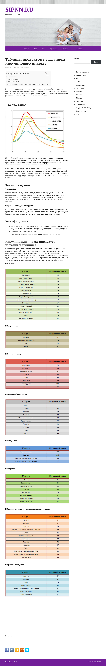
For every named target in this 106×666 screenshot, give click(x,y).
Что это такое (13, 77)
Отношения (66, 49)
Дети (36, 49)
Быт (43, 49)
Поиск (76, 58)
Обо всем (79, 49)
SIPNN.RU (19, 9)
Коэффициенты (14, 82)
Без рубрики (81, 75)
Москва (79, 92)
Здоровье (54, 49)
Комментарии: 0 (26, 67)
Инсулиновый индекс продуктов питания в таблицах (28, 84)
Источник (9, 636)
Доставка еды (81, 85)
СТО (77, 114)
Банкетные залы (82, 72)
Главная (26, 49)
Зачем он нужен (14, 79)
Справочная (81, 111)
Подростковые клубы (84, 108)
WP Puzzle (97, 662)
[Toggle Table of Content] (46, 74)
